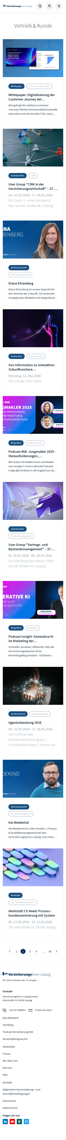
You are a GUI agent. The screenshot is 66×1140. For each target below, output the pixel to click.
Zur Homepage (17, 6)
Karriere (7, 1067)
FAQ (5, 1074)
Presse (7, 1053)
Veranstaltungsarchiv (15, 1039)
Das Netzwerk (11, 1018)
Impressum (9, 1100)
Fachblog (8, 1025)
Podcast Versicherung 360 (18, 1032)
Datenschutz (10, 1107)
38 (49, 951)
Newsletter (9, 1046)
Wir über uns (10, 1060)
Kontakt (7, 1082)
